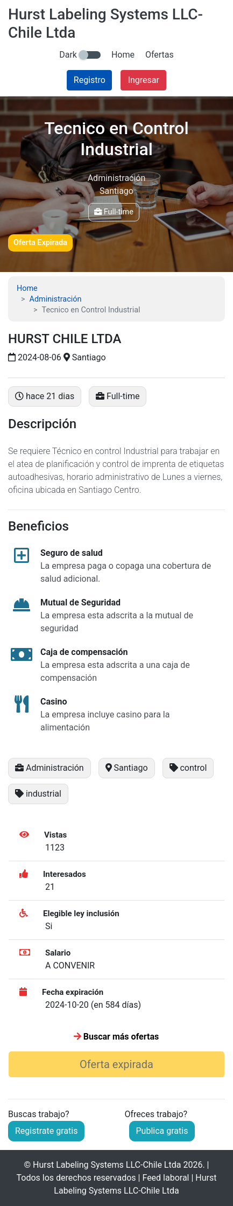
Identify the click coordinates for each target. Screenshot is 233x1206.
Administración (56, 299)
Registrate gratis (46, 1131)
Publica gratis (162, 1131)
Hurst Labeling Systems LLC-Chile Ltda (107, 1165)
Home (123, 55)
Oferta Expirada (40, 242)
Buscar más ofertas (116, 1036)
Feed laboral (165, 1178)
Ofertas (159, 55)
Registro (89, 80)
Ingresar (143, 80)
